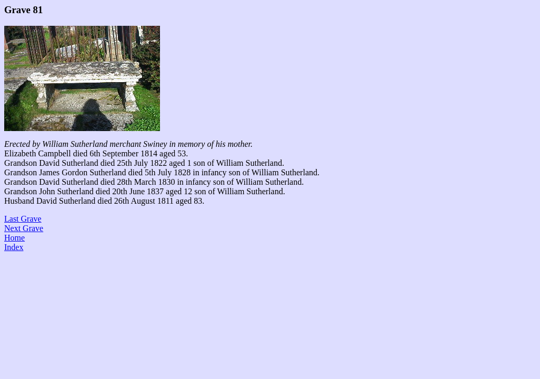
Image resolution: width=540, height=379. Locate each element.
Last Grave (23, 218)
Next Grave (23, 228)
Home (14, 237)
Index (13, 247)
